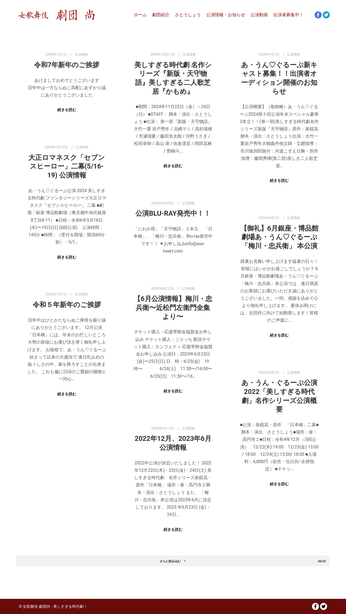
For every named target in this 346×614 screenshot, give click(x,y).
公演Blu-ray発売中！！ (173, 213)
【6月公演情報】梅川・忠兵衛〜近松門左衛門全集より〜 (173, 307)
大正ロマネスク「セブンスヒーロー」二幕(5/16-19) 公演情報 (66, 166)
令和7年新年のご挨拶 (66, 65)
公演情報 (81, 54)
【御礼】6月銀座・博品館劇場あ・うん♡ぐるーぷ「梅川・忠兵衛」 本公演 (279, 237)
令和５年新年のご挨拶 (67, 305)
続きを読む (66, 110)
